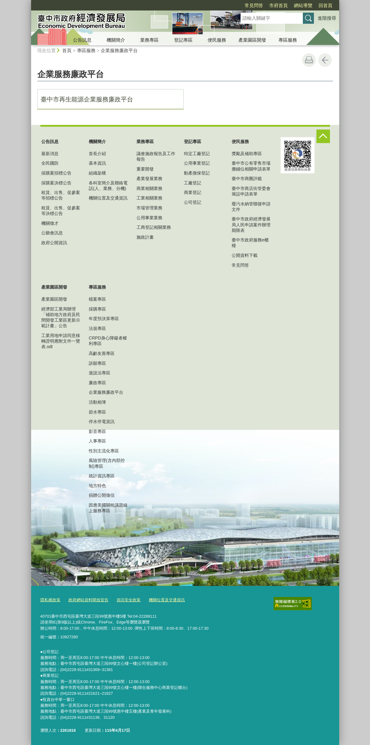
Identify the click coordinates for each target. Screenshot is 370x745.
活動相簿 (97, 402)
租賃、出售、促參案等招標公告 (60, 195)
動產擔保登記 (197, 173)
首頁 (66, 50)
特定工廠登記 (197, 153)
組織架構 (97, 173)
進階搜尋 (327, 18)
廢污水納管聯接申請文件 (251, 206)
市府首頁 (278, 5)
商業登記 (192, 192)
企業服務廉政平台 (119, 50)
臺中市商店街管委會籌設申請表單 (251, 191)
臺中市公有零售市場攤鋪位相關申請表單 (251, 166)
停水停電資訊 (102, 421)
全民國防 (50, 163)
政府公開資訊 (54, 242)
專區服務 (288, 40)
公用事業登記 (197, 163)
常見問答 (254, 5)
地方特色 (97, 485)
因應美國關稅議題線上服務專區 (108, 508)
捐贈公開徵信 (102, 495)
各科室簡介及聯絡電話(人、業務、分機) (108, 185)
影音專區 (97, 431)
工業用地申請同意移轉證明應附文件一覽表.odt (60, 341)
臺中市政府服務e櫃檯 (250, 242)
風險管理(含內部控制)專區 (107, 463)
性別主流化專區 (104, 450)
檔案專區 (97, 299)
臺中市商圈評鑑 (247, 178)
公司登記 (192, 202)
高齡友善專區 (102, 353)
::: (28, 2)
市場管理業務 (149, 207)
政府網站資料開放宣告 (88, 600)
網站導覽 (303, 5)
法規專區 (97, 328)
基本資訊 (97, 163)
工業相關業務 (149, 198)
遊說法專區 (99, 372)
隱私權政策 (50, 600)
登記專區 (183, 40)
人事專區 (97, 440)
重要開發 (145, 169)
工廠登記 (192, 182)
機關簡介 (116, 40)
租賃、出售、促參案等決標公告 (60, 210)
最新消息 (50, 153)
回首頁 (325, 5)
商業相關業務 (149, 188)
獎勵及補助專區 (247, 153)
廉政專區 (97, 382)
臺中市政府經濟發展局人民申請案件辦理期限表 (251, 224)
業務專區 (149, 40)
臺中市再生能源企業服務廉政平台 (87, 99)
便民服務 (217, 40)
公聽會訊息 (52, 232)
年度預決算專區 (104, 318)
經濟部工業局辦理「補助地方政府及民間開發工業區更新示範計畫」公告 (60, 317)
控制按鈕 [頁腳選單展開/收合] (323, 136)
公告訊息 (82, 40)
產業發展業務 (149, 178)
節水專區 (97, 412)
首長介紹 (97, 153)
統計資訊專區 (102, 475)
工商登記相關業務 (153, 227)
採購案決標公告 (56, 182)
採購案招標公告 (56, 173)
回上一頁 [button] (325, 60)
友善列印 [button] (309, 60)
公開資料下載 (245, 255)
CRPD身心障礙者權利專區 (108, 340)
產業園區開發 (252, 40)
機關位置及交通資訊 (108, 198)
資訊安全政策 (128, 600)
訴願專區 (97, 363)
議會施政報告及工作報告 (155, 156)
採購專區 (97, 309)
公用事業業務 (149, 217)
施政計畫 (145, 237)
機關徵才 (50, 223)
